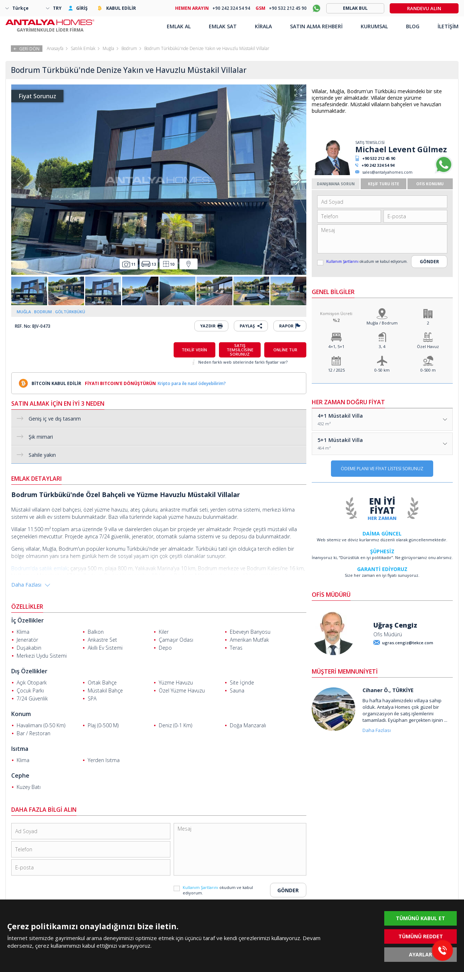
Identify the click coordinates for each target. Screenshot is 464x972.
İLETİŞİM (448, 26)
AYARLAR (420, 954)
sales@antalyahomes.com (387, 172)
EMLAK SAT (223, 26)
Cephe (20, 775)
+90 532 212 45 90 (378, 158)
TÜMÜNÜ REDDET (420, 936)
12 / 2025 (336, 370)
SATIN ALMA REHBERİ (316, 26)
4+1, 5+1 (336, 346)
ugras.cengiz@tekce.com (407, 642)
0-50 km (382, 370)
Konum (21, 714)
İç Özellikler (27, 620)
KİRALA (263, 26)
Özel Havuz (428, 346)
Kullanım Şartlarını (343, 261)
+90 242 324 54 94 (377, 165)
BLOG (412, 26)
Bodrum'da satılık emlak (39, 568)
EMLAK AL (179, 26)
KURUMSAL (374, 26)
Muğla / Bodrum (382, 323)
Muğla (108, 48)
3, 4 (382, 346)
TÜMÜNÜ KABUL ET (420, 918)
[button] (298, 180)
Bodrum (129, 48)
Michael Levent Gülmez (401, 149)
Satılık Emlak (83, 48)
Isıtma (19, 749)
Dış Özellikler (29, 671)
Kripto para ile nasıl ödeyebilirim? (192, 383)
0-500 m (428, 370)
